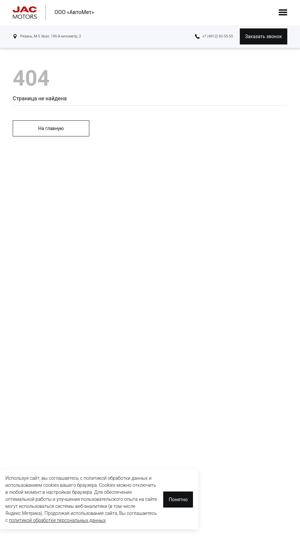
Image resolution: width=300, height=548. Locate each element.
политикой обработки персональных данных (57, 520)
